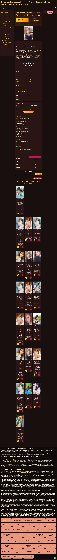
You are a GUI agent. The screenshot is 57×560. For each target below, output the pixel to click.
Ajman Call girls (17, 519)
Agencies (13, 7)
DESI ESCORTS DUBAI (51, 545)
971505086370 (35, 19)
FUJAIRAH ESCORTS (50, 539)
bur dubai (6, 28)
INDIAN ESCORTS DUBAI (39, 545)
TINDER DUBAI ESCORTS (28, 545)
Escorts (8, 7)
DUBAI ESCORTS (17, 545)
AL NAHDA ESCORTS (28, 550)
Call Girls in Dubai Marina (6, 15)
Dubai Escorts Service (6, 523)
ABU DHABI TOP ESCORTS (6, 534)
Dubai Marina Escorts (7, 33)
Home (4, 7)
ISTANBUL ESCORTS (17, 555)
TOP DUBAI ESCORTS (28, 555)
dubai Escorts (39, 523)
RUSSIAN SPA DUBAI (6, 550)
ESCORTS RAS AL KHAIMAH (39, 534)
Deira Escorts (39, 519)
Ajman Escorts (39, 528)
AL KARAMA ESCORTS (6, 545)
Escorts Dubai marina (8, 45)
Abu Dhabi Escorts (50, 523)
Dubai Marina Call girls (7, 26)
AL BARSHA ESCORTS (28, 539)
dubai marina (6, 16)
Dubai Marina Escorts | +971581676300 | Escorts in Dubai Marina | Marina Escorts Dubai (25, 3)
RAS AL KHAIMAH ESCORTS (39, 551)
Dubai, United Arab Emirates (6, 21)
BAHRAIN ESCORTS (6, 555)
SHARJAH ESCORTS (17, 534)
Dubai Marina (6, 37)
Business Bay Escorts (17, 528)
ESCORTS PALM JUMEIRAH (17, 540)
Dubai (5, 35)
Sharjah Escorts (6, 519)
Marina (5, 24)
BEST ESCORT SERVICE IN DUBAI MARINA (29, 472)
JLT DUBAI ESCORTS (28, 534)
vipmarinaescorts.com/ (33, 104)
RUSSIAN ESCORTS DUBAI (17, 551)
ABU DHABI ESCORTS (51, 550)
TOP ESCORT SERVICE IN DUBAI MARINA (13, 459)
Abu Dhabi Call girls (28, 523)
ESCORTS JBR (6, 539)
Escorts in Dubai (51, 519)
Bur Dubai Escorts (28, 519)
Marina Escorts (6, 49)
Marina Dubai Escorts (7, 41)
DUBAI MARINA (7, 43)
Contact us (19, 7)
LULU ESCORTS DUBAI (51, 534)
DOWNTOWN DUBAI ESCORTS (40, 540)
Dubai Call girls (17, 523)
